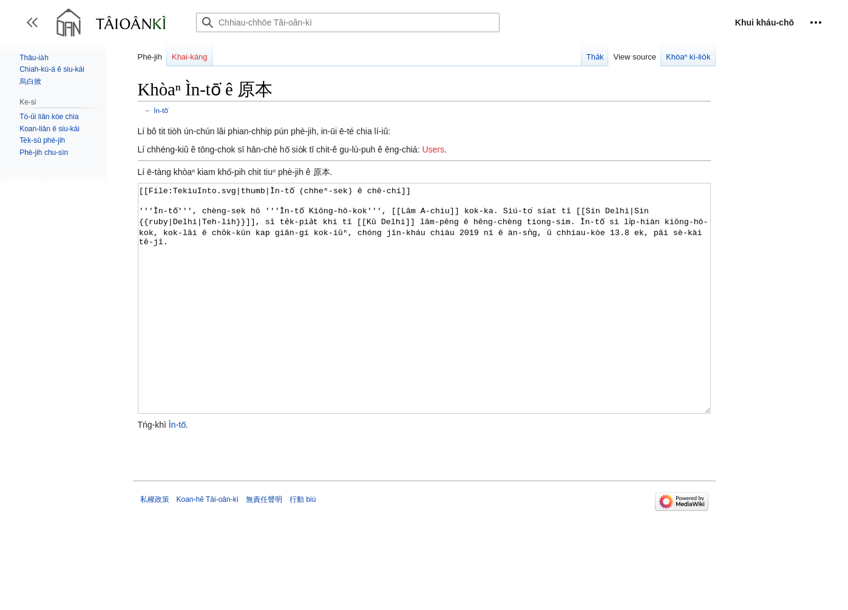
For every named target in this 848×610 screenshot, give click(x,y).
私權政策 (154, 545)
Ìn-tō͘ (161, 110)
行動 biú (303, 545)
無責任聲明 (264, 545)
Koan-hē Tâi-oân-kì (208, 545)
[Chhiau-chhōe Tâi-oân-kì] (348, 22)
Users (433, 149)
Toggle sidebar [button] (36, 28)
